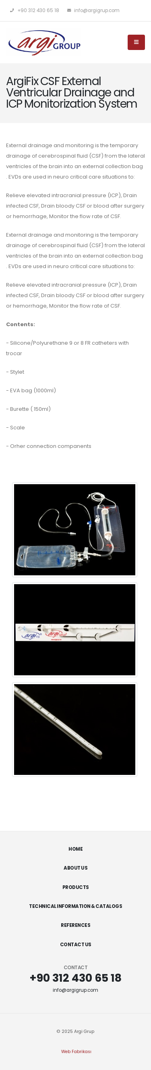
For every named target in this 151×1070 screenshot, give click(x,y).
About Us (75, 868)
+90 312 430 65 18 (34, 10)
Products (75, 887)
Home (75, 849)
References (75, 925)
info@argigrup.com (93, 10)
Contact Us (75, 944)
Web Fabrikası (76, 1052)
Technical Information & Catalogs (75, 906)
